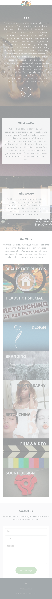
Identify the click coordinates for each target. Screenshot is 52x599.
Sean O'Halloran (29, 593)
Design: (19, 593)
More (26, 92)
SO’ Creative (27, 589)
